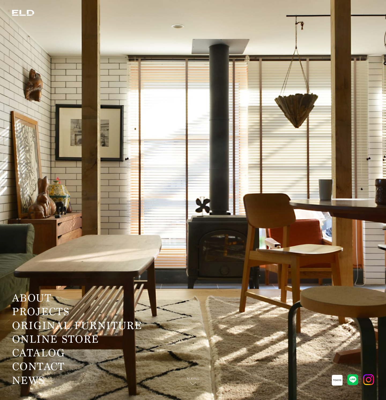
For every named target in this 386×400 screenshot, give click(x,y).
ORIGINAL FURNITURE (77, 325)
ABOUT (31, 298)
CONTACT (38, 366)
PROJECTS (41, 311)
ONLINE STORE (55, 339)
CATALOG (38, 353)
